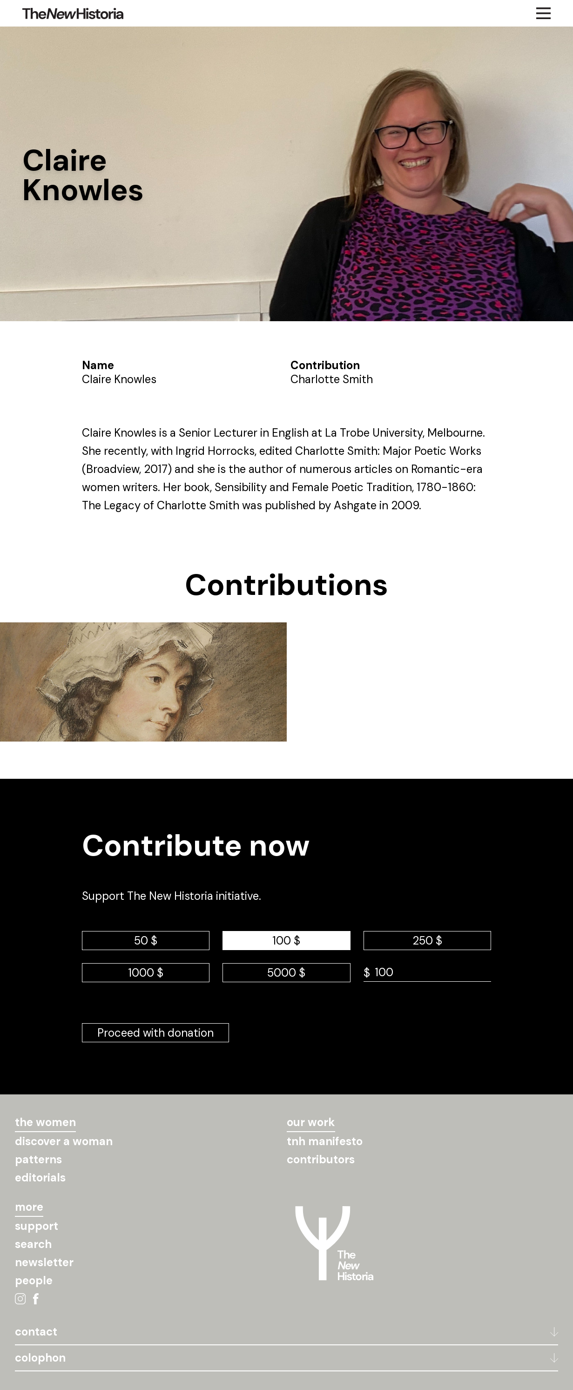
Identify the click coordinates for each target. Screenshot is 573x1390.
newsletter (44, 1262)
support (36, 1226)
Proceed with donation (155, 1033)
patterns (38, 1159)
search (33, 1244)
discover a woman (64, 1141)
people (34, 1280)
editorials (40, 1177)
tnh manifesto (325, 1141)
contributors (321, 1159)
